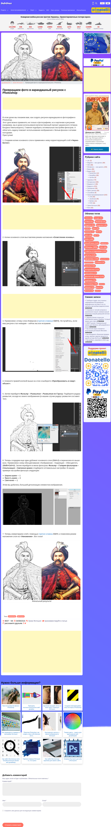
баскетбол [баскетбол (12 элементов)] (104, 259)
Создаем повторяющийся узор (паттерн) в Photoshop (72, 706)
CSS (90, 197)
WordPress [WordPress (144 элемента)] (92, 243)
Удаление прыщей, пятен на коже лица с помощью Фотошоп (52, 707)
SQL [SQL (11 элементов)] (96, 235)
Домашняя (6, 82)
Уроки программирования (18, 10)
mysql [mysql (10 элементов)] (87, 228)
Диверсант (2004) (93, 132)
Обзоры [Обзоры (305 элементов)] (91, 247)
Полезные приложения (68, 10)
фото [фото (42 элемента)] (99, 287)
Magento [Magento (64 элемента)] (90, 225)
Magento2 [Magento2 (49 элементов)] (101, 225)
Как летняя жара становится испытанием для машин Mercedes (96, 329)
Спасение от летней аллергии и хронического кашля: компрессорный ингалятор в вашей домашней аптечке (97, 312)
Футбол (91, 177)
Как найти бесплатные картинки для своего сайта (52, 759)
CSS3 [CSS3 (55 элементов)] (88, 218)
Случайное (90, 192)
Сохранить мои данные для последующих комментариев (22, 811)
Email (44, 800)
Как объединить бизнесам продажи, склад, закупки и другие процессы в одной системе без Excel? (97, 336)
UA (108, 3)
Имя (4, 800)
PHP (90, 203)
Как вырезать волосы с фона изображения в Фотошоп (52, 734)
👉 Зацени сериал (97, 149)
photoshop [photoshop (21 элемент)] (89, 232)
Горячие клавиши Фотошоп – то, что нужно (31, 759)
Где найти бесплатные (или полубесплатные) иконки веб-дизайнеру (11, 760)
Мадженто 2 (91, 184)
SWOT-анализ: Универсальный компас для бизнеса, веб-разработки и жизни (97, 325)
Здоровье (90, 180)
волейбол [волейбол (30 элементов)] (100, 262)
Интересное (91, 182)
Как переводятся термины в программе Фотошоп (11, 733)
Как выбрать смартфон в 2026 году (97, 340)
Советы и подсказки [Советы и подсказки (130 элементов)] (96, 251)
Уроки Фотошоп (18, 82)
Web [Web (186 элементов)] (89, 239)
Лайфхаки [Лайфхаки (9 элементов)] (104, 243)
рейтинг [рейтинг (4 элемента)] (101, 284)
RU (102, 3)
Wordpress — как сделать (95, 167)
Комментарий (7, 781)
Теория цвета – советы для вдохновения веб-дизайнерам (72, 734)
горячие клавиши (45, 321)
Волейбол (92, 175)
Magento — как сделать (94, 163)
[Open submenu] (7, 10)
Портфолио (91, 188)
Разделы (3, 10)
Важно (89, 169)
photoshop (12, 616)
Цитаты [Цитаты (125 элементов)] (90, 255)
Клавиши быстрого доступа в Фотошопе (73, 759)
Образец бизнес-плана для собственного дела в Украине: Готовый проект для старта (97, 319)
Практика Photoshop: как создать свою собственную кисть (31, 734)
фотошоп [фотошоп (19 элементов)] (89, 291)
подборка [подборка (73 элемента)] (90, 280)
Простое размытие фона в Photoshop (10, 706)
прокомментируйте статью (56, 621)
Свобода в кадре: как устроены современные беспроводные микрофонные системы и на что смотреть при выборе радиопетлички (97, 303)
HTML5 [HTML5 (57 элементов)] (89, 221)
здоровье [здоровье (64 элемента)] (90, 266)
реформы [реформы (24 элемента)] (89, 287)
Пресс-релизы (55, 10)
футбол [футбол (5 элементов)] (98, 290)
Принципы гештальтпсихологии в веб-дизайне (31, 707)
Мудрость (42, 10)
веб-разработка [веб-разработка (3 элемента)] (89, 262)
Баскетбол (92, 173)
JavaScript (92, 199)
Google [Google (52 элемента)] (98, 218)
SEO (47, 10)
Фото (88, 208)
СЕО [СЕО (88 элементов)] (103, 247)
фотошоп (21, 616)
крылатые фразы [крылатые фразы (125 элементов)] (94, 276)
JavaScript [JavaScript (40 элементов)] (100, 222)
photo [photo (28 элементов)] (95, 228)
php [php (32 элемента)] (99, 232)
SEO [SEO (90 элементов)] (88, 235)
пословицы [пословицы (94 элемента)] (91, 284)
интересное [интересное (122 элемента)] (92, 269)
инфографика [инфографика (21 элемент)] (91, 273)
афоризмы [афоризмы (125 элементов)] (92, 259)
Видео (32, 10)
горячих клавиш (46, 534)
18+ (88, 160)
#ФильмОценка (81, 10)
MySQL (91, 201)
